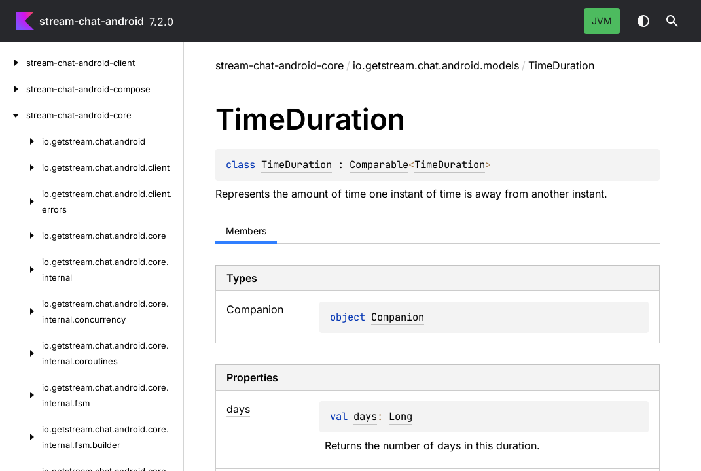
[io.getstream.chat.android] (21, 141)
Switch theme (643, 21)
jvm (602, 20)
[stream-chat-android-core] (13, 115)
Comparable (379, 164)
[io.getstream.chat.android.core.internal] (21, 269)
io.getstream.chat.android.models (436, 65)
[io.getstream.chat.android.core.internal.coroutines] (21, 353)
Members (246, 230)
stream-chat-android (91, 20)
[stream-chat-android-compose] (13, 89)
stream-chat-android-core (279, 65)
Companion (397, 317)
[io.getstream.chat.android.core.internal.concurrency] (21, 311)
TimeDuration (296, 164)
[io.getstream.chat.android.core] (21, 235)
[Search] (672, 21)
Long (400, 416)
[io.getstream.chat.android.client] (21, 167)
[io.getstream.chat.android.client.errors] (21, 201)
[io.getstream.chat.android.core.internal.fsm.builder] (21, 437)
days (365, 416)
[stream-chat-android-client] (13, 63)
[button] (672, 21)
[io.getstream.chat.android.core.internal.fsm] (21, 395)
